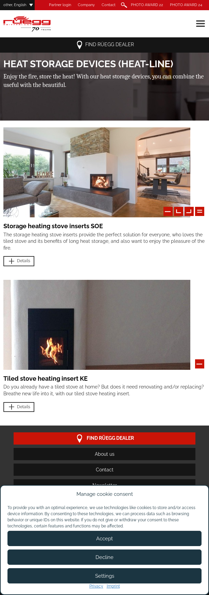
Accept (104, 539)
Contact (109, 5)
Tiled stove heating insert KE (45, 378)
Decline (104, 557)
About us (105, 454)
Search (123, 5)
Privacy (96, 586)
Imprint (113, 586)
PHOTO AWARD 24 (186, 5)
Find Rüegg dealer (104, 45)
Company (86, 5)
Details (18, 261)
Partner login (60, 5)
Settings (104, 576)
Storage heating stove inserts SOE (53, 226)
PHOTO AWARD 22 (147, 5)
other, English (14, 5)
